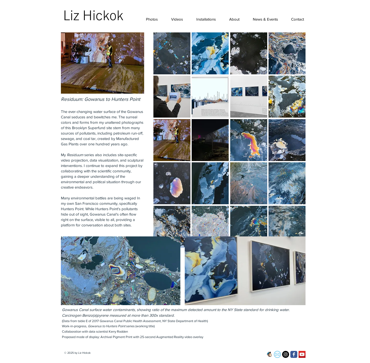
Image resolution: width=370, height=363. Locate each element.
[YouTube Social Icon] (302, 354)
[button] (149, 19)
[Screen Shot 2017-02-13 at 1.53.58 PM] (269, 354)
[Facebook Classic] (293, 354)
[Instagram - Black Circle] (285, 354)
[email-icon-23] (277, 354)
